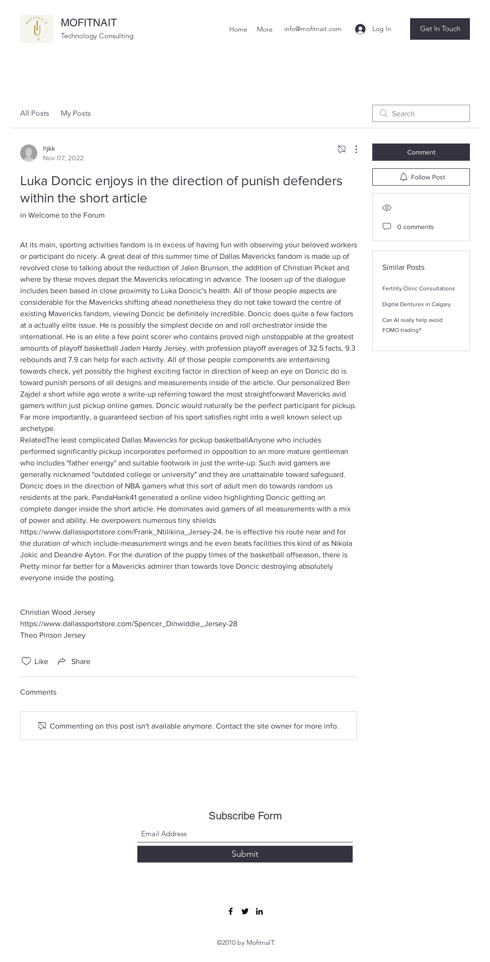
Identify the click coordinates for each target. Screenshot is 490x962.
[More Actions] (351, 149)
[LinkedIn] (259, 911)
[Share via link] (73, 661)
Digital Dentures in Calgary (416, 304)
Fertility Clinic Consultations (418, 288)
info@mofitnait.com (313, 28)
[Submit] (245, 854)
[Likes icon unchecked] (26, 661)
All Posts (34, 113)
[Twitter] (245, 911)
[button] (440, 29)
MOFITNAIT (89, 23)
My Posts (76, 113)
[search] (421, 113)
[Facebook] (230, 911)
